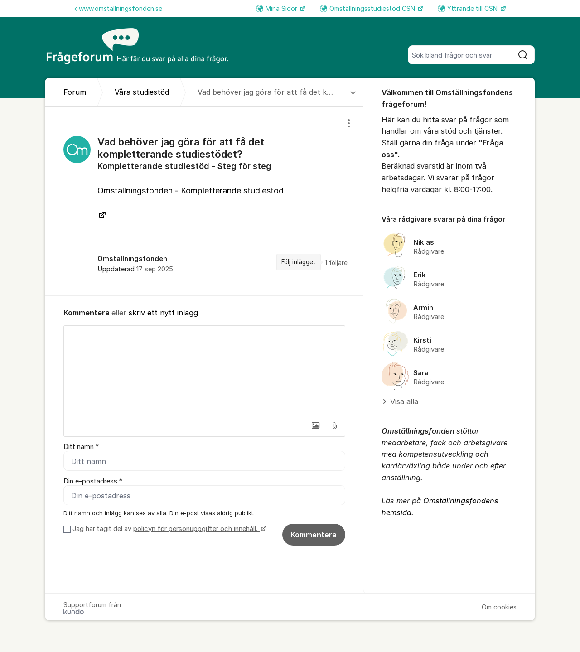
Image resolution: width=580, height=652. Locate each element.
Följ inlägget (298, 262)
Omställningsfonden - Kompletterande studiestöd (190, 190)
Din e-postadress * (92, 481)
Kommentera (313, 534)
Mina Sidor (277, 8)
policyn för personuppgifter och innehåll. (196, 529)
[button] (315, 425)
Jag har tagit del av (168, 529)
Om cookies (499, 607)
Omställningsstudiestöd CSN (368, 8)
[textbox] (204, 371)
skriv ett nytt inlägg (163, 312)
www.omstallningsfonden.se (118, 8)
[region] (204, 201)
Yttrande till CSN (468, 8)
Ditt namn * (81, 447)
